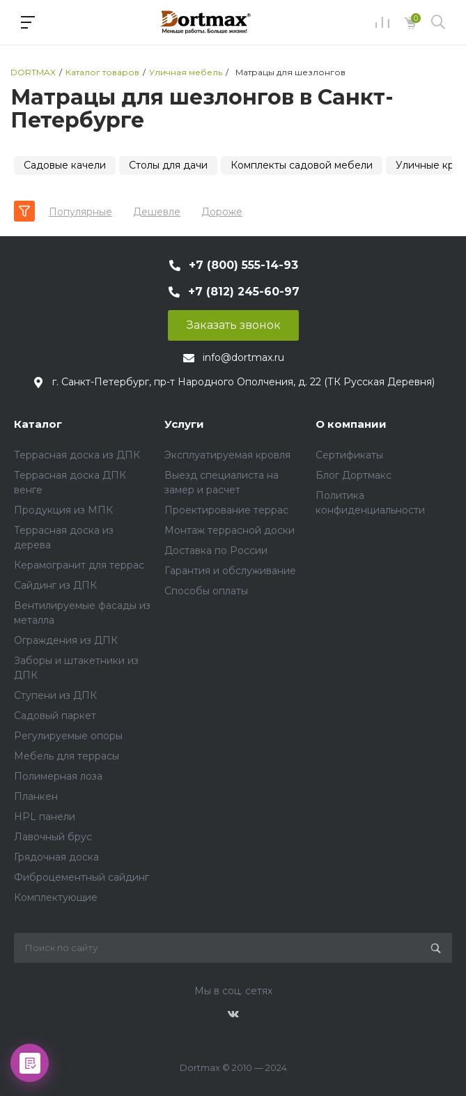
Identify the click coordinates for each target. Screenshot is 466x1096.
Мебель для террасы (66, 756)
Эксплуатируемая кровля (227, 455)
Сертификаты (349, 455)
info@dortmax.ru (243, 357)
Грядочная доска (56, 857)
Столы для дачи (168, 165)
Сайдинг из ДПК (55, 585)
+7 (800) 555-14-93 (243, 265)
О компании (351, 424)
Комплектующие (56, 897)
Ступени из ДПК (55, 695)
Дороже (221, 212)
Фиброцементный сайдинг (81, 877)
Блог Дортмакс (353, 475)
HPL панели (44, 816)
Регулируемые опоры (68, 736)
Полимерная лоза (58, 776)
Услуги (184, 424)
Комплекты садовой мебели (302, 165)
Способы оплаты (206, 591)
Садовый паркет (55, 715)
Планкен (36, 796)
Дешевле (156, 212)
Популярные (80, 212)
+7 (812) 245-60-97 (244, 291)
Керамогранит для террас (79, 565)
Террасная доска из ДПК (77, 455)
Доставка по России (215, 550)
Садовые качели (65, 165)
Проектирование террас (226, 510)
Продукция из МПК (63, 510)
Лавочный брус (53, 837)
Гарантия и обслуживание (230, 570)
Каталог (38, 424)
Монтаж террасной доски (229, 530)
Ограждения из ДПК (66, 640)
